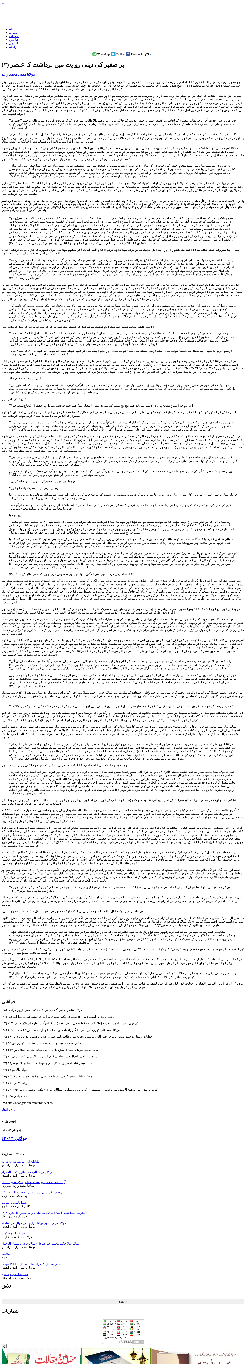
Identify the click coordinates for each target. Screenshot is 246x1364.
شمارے (13, 32)
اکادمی (13, 43)
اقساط (10, 1121)
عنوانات (14, 36)
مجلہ (12, 29)
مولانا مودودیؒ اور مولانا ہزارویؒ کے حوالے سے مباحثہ (34, 1223)
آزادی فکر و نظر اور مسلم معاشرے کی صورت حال (33, 1182)
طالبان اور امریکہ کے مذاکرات (20, 1161)
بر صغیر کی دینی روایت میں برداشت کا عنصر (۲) (32, 1192)
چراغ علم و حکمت (13, 1233)
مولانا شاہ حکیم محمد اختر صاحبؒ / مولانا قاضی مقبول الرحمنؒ (40, 1243)
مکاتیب (6, 1253)
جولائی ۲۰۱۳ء (14, 1138)
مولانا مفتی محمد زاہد (18, 74)
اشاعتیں (14, 39)
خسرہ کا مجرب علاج (15, 1274)
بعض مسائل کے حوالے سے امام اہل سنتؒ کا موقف (31, 1264)
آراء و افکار (9, 1109)
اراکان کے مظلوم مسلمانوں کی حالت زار (27, 1172)
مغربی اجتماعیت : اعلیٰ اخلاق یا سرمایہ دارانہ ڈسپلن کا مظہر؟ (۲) (43, 1212)
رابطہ (12, 47)
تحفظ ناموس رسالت (15, 1202)
